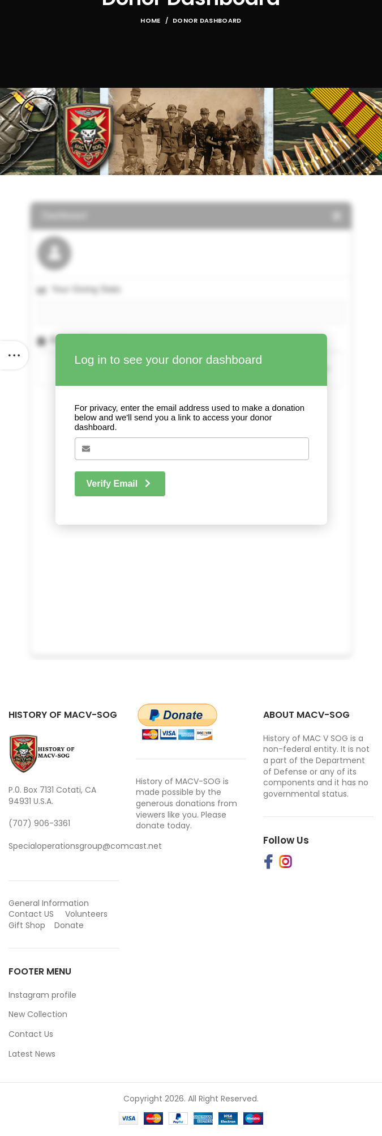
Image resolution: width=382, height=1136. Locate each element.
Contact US (31, 914)
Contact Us (30, 1034)
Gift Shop (26, 925)
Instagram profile (42, 995)
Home (150, 20)
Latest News (31, 1054)
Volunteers (86, 914)
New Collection (37, 1014)
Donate (70, 925)
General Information (48, 903)
